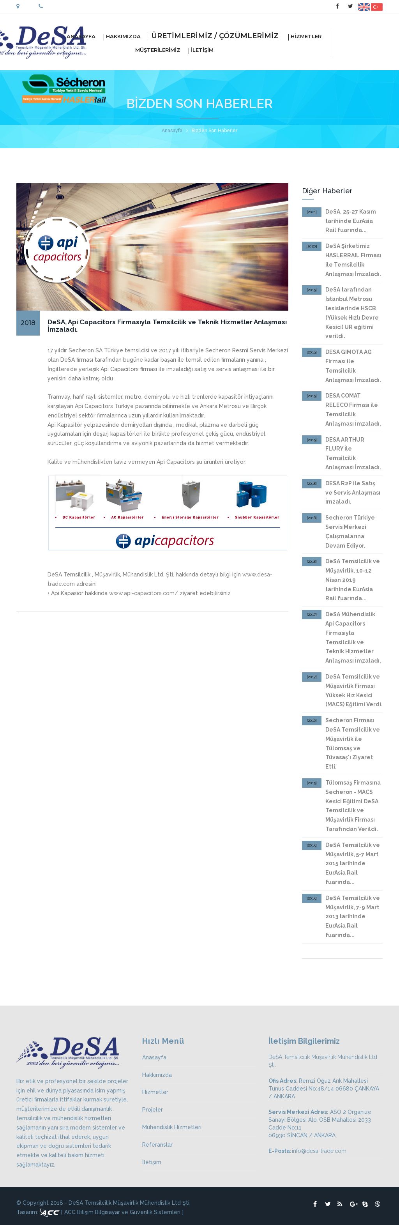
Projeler (152, 1110)
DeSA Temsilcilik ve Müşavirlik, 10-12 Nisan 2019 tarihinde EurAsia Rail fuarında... (352, 579)
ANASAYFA (84, 36)
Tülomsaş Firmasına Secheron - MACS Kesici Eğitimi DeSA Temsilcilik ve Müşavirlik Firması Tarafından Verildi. (353, 806)
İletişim (151, 1162)
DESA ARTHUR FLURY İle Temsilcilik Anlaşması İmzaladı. (353, 453)
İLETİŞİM (205, 50)
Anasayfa (172, 130)
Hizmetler (155, 1092)
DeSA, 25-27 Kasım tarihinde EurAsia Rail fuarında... (350, 221)
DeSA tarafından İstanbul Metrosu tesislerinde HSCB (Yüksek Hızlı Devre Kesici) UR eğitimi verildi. (352, 312)
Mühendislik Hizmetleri (171, 1127)
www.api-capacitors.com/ (143, 593)
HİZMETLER (309, 36)
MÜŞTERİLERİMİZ (127, 50)
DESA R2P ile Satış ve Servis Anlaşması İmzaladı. (352, 492)
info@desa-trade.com (319, 1151)
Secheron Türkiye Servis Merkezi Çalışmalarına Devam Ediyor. (350, 531)
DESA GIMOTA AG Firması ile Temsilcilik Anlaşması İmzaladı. (353, 366)
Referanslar (157, 1145)
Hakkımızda (157, 1075)
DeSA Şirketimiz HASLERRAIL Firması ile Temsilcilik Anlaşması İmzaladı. (353, 260)
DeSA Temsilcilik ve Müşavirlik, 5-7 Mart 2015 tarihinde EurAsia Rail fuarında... (352, 863)
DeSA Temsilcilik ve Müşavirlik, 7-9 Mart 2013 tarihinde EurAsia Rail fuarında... (352, 916)
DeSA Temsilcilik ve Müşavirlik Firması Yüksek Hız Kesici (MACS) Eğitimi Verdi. (354, 690)
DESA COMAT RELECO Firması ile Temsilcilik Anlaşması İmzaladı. (353, 409)
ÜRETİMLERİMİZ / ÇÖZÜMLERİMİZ (218, 37)
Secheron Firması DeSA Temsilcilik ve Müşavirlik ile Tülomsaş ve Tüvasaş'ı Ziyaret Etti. (352, 743)
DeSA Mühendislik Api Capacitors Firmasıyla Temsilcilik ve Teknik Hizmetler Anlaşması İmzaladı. (353, 637)
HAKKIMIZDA (126, 36)
